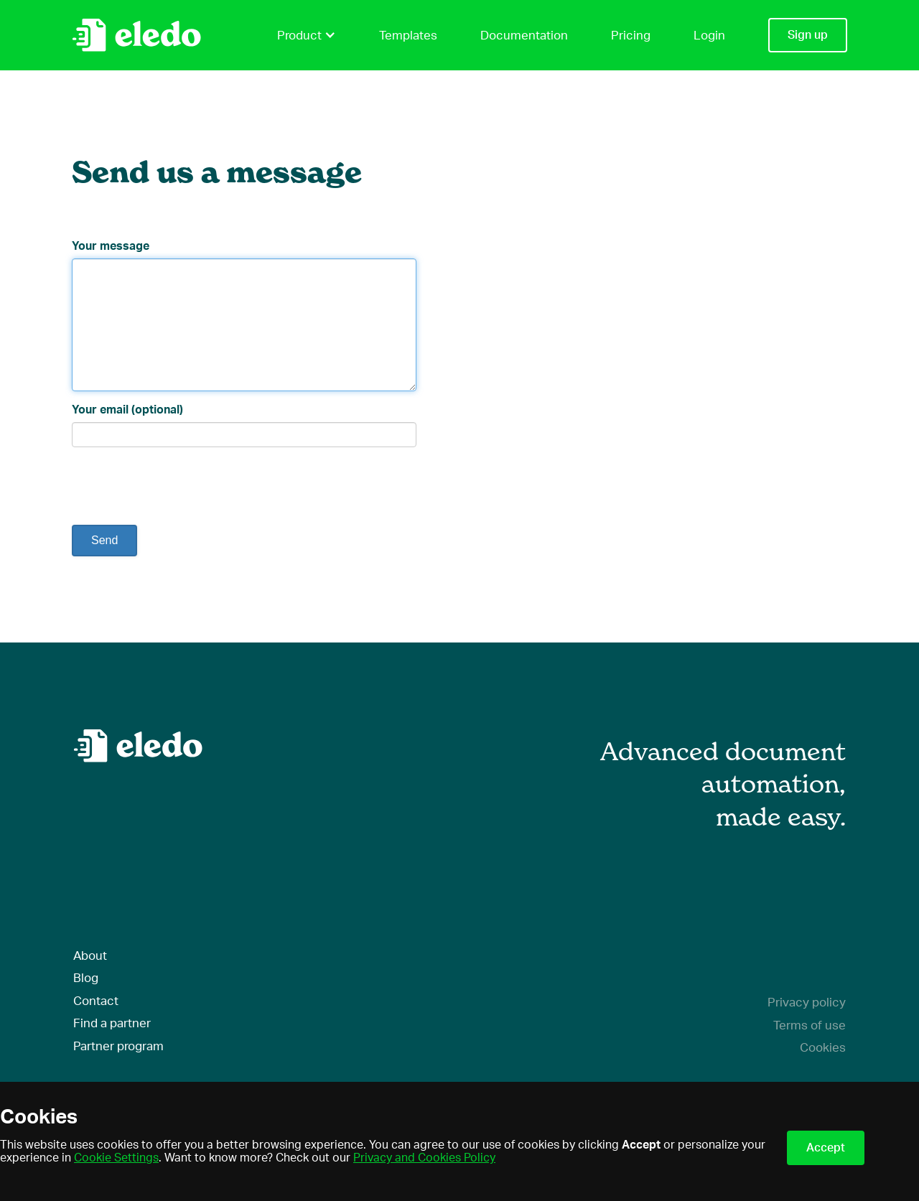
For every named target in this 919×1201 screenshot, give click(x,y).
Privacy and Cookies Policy (424, 1158)
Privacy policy (807, 1002)
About (90, 956)
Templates (408, 35)
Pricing (630, 35)
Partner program (118, 1046)
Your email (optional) (127, 410)
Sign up (808, 35)
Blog (85, 978)
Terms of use (809, 1025)
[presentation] (181, 486)
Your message (110, 246)
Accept (825, 1148)
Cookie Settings (116, 1158)
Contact (95, 1001)
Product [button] (306, 35)
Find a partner (112, 1023)
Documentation (524, 35)
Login (709, 35)
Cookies (823, 1048)
